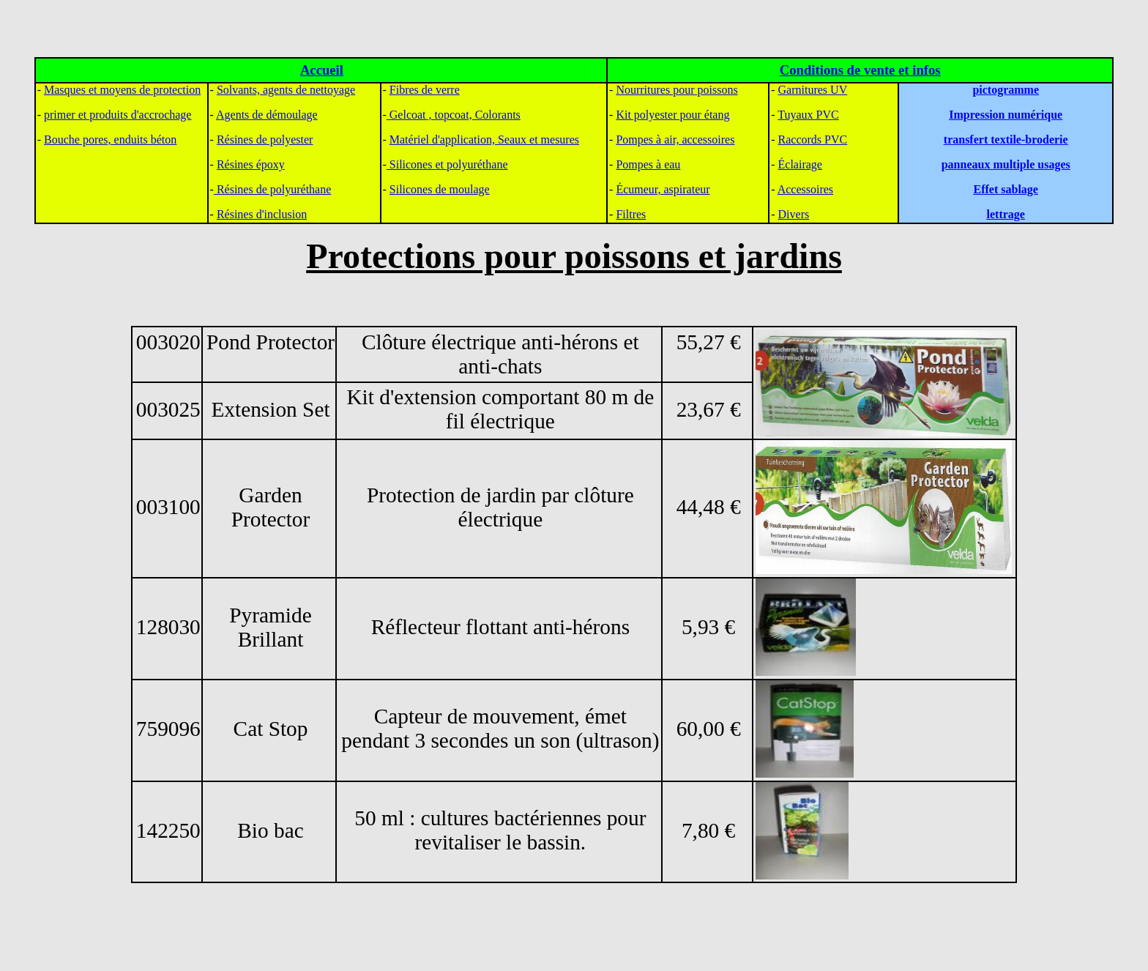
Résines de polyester (265, 139)
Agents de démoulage (267, 114)
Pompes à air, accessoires (675, 139)
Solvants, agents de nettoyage (286, 89)
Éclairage (800, 164)
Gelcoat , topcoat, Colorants (454, 114)
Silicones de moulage (440, 189)
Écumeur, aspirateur (662, 189)
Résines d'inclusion (262, 214)
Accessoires (805, 189)
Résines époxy (251, 164)
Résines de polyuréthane (272, 189)
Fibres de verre (425, 89)
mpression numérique (1008, 114)
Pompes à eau (648, 164)
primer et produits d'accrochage (117, 114)
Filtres (631, 214)
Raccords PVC (813, 139)
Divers (794, 214)
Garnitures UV (813, 89)
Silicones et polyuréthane (447, 164)
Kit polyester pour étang (672, 114)
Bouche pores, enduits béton (110, 139)
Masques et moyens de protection (122, 89)
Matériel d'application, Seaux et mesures (484, 139)
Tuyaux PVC (808, 114)
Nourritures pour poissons (676, 89)
